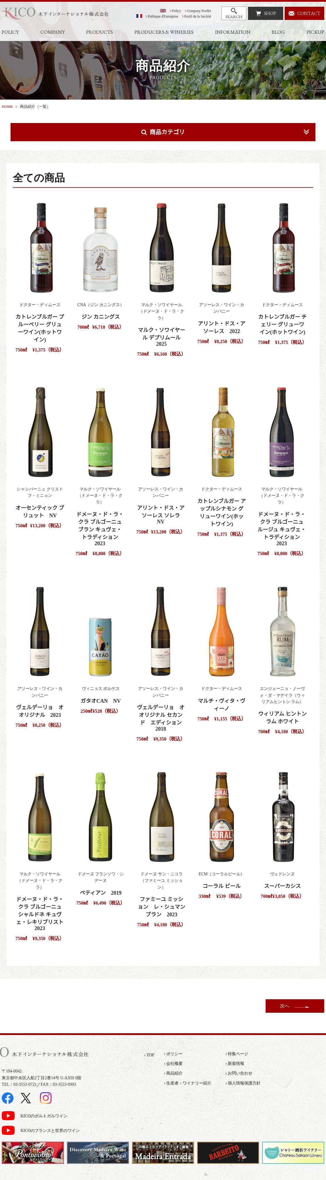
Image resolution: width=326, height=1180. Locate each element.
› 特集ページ (236, 1054)
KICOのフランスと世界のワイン (50, 1130)
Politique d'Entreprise (163, 16)
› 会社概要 (173, 1063)
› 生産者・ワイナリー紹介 (187, 1083)
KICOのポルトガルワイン (44, 1116)
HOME (7, 106)
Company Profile (199, 11)
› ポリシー (173, 1054)
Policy (176, 11)
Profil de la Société (197, 16)
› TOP (149, 1055)
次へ (284, 1005)
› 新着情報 (234, 1063)
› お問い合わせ (238, 1073)
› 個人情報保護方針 (243, 1083)
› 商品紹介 (173, 1073)
